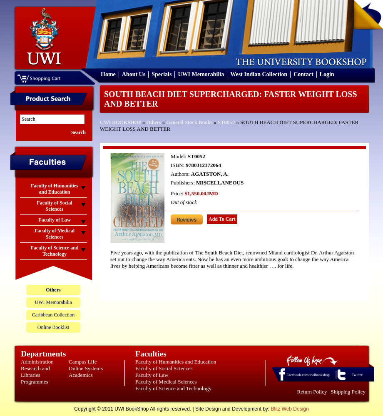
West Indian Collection (258, 74)
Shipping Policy (348, 392)
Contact (303, 74)
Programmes (34, 382)
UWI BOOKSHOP (120, 122)
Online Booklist (53, 327)
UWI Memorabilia (201, 74)
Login (327, 74)
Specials (162, 74)
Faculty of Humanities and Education (175, 362)
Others (154, 122)
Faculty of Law (151, 375)
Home (108, 74)
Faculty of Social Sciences (164, 368)
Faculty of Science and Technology (173, 388)
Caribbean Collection (53, 315)
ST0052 (226, 122)
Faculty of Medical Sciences (166, 382)
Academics (81, 375)
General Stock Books (189, 122)
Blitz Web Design (290, 409)
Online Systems (86, 368)
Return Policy (312, 392)
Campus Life (83, 362)
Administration (37, 362)
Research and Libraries (35, 371)
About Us (133, 74)
